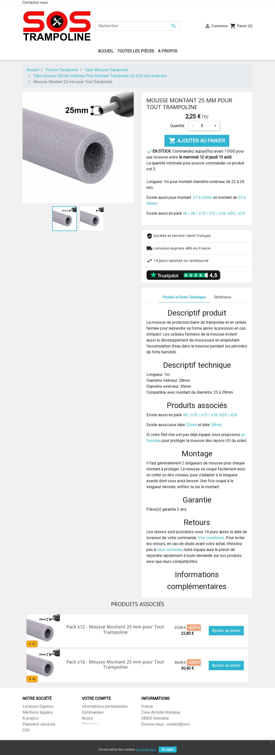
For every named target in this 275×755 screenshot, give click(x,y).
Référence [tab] (222, 297)
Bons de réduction (97, 730)
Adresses (90, 724)
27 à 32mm (202, 197)
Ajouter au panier (197, 140)
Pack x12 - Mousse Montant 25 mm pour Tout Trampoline (115, 629)
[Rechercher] (137, 26)
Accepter (167, 749)
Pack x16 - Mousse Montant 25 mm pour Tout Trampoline (115, 664)
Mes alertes (92, 736)
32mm (191, 424)
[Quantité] (203, 126)
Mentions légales (38, 712)
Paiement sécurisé (39, 724)
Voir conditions (211, 537)
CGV (26, 730)
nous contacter (169, 549)
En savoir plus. (146, 749)
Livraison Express (38, 706)
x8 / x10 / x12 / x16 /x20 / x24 (210, 414)
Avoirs (87, 718)
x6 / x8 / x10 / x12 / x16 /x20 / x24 (214, 213)
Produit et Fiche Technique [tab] (184, 297)
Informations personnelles (105, 706)
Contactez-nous (35, 2)
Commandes (93, 712)
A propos (30, 718)
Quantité (177, 125)
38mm (216, 424)
